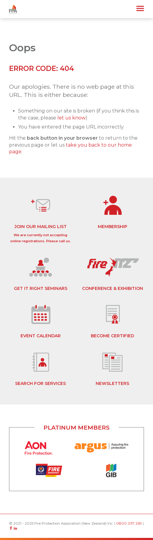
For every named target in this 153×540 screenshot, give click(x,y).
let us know (71, 118)
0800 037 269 (129, 523)
